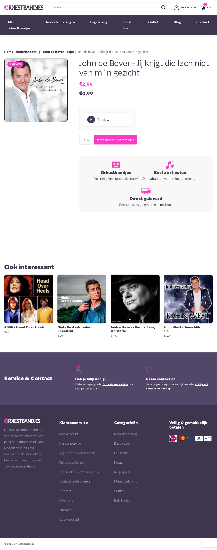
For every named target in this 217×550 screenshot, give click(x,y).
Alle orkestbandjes (19, 25)
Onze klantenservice (115, 384)
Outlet (153, 22)
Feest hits (127, 25)
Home (8, 52)
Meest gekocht (125, 481)
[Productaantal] (85, 139)
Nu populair (122, 472)
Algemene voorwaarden (77, 453)
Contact (202, 22)
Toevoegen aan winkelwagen (115, 139)
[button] (60, 66)
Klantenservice (70, 443)
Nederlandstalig (58, 22)
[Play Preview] (108, 119)
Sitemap (65, 510)
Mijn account (68, 434)
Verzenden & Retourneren (79, 472)
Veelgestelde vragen (74, 481)
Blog (177, 22)
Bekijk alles (122, 500)
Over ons (66, 500)
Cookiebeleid (69, 519)
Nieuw (119, 463)
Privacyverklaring (71, 463)
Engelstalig (98, 22)
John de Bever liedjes (59, 52)
